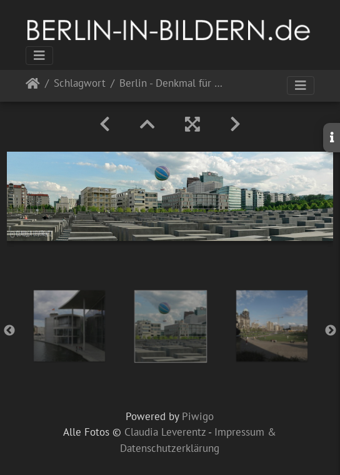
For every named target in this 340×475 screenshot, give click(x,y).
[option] (69, 325)
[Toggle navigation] (39, 55)
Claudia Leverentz (165, 432)
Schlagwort (80, 84)
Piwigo (198, 416)
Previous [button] (9, 331)
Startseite (33, 86)
